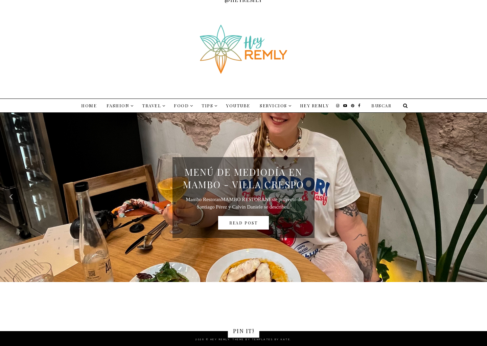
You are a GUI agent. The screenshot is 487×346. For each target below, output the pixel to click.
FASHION (118, 105)
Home (89, 105)
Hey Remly (314, 105)
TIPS (207, 105)
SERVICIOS (273, 105)
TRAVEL (151, 105)
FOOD (181, 105)
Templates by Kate (271, 339)
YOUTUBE (238, 105)
